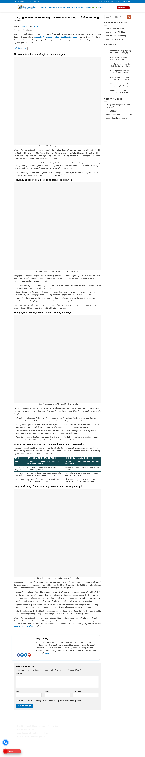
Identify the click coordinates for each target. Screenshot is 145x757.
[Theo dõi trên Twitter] (22, 655)
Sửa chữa (62, 7)
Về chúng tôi (71, 726)
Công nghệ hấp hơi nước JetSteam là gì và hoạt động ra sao (119, 72)
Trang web (77, 691)
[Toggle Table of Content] (25, 48)
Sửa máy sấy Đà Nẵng (114, 39)
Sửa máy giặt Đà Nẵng (115, 29)
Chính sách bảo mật (120, 1)
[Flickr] (41, 741)
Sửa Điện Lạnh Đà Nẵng (23, 626)
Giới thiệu (53, 7)
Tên (18, 691)
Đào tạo (88, 7)
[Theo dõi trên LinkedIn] (25, 655)
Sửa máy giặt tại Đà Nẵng (106, 730)
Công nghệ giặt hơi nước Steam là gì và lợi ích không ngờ (119, 58)
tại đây (47, 653)
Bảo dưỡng (79, 7)
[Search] (129, 1)
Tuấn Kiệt (35, 26)
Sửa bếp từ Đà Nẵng (103, 737)
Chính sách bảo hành (106, 1)
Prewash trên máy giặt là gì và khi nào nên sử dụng (120, 52)
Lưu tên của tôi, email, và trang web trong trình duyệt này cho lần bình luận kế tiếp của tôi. (50, 701)
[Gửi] (129, 17)
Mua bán (71, 7)
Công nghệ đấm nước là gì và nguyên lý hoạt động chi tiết (120, 85)
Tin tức (94, 7)
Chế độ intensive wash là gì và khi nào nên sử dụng (120, 65)
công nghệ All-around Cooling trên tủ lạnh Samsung (55, 37)
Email (47, 691)
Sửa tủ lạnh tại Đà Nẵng (115, 32)
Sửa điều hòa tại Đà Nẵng (116, 36)
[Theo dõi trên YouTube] (29, 655)
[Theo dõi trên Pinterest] (30, 741)
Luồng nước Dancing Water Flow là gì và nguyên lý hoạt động (120, 91)
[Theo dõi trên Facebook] (18, 655)
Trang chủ (43, 7)
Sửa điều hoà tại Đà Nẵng (106, 726)
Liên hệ (100, 7)
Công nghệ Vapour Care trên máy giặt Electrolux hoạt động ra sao (119, 78)
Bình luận (19, 674)
